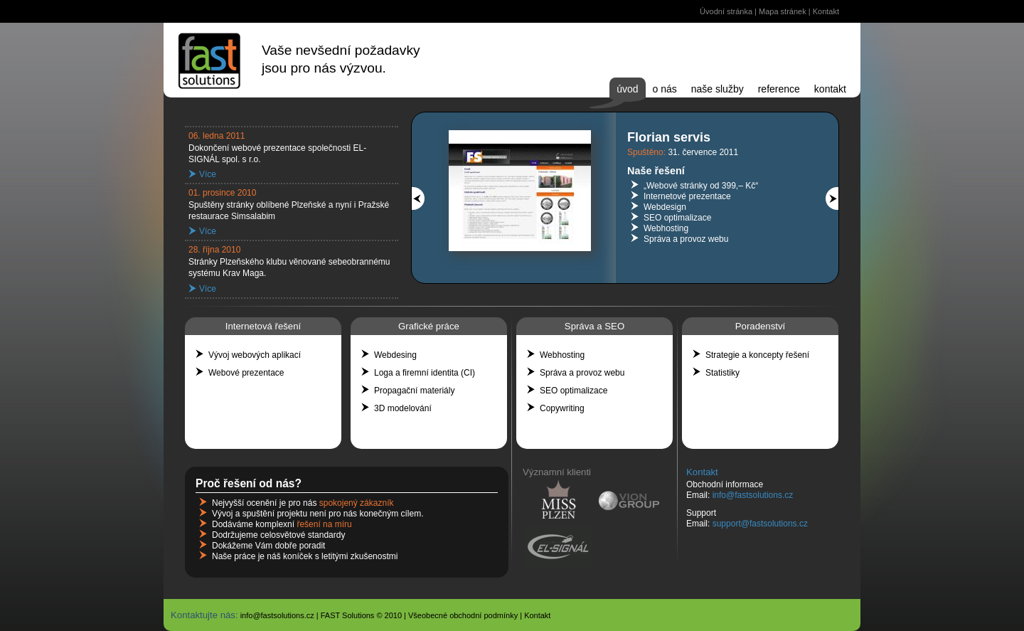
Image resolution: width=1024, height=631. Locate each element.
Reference (779, 89)
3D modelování (403, 408)
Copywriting (562, 408)
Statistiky (722, 373)
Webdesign (665, 207)
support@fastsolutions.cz (760, 524)
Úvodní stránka (726, 11)
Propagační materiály (414, 391)
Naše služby (717, 89)
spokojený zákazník (356, 503)
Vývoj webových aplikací (254, 355)
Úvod (627, 89)
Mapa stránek (782, 11)
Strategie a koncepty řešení (757, 355)
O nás (665, 89)
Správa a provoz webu (686, 239)
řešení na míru (324, 524)
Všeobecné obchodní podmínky (463, 615)
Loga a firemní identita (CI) (424, 373)
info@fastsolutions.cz (753, 495)
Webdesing (395, 355)
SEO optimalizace (677, 218)
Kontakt (826, 11)
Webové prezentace (246, 373)
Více (207, 174)
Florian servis (668, 137)
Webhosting (666, 228)
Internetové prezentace (687, 196)
